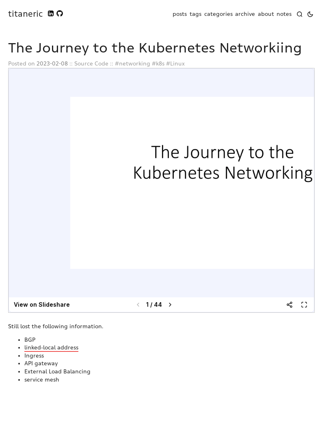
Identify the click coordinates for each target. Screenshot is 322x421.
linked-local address (51, 347)
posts (180, 14)
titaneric (25, 14)
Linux (177, 63)
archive (245, 14)
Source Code (91, 63)
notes (284, 14)
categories (218, 14)
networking (134, 63)
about (266, 14)
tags (195, 14)
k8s (160, 63)
